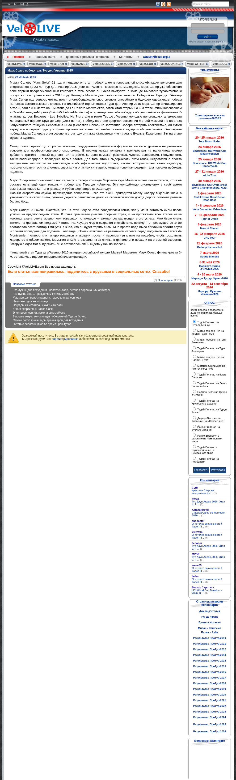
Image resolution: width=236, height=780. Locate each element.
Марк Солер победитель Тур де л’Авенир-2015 (40, 70)
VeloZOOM (125, 64)
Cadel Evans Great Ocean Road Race (209, 198)
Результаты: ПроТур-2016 (209, 671)
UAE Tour (209, 237)
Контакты (126, 57)
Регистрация (197, 42)
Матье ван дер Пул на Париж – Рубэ (208, 358)
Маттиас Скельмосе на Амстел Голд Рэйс (208, 367)
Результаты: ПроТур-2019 (209, 688)
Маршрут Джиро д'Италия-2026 (209, 267)
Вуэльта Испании (209, 622)
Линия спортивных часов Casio (33, 309)
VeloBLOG (220, 64)
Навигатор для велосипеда (30, 301)
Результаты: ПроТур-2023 (209, 711)
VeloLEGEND (101, 64)
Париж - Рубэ (209, 632)
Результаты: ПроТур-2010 (209, 638)
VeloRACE (36, 64)
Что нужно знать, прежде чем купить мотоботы (43, 293)
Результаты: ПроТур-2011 (209, 643)
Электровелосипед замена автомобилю (39, 312)
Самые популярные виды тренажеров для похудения (48, 320)
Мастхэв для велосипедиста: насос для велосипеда (47, 297)
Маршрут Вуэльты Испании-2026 (209, 292)
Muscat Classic (209, 228)
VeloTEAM (57, 64)
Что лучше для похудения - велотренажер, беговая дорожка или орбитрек (61, 290)
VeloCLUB (146, 64)
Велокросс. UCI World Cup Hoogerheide (209, 164)
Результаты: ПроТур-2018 (209, 683)
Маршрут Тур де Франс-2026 (209, 278)
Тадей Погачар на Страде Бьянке (205, 323)
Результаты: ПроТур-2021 (209, 700)
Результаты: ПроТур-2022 (209, 705)
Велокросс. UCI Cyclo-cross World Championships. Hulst (209, 186)
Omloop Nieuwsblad (209, 247)
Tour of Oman (209, 218)
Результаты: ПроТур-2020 (209, 694)
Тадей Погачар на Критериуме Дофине (205, 402)
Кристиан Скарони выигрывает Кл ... (204, 492)
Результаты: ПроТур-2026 (209, 731)
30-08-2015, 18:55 (25, 76)
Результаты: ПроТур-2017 (209, 677)
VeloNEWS (14, 64)
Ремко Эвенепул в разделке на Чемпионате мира (207, 438)
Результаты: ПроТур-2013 (209, 655)
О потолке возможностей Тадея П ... (207, 525)
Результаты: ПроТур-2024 (209, 717)
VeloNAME (78, 64)
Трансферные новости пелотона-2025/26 (209, 117)
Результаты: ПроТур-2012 (209, 649)
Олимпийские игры (156, 57)
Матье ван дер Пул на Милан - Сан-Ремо (208, 332)
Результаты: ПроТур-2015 (209, 666)
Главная (18, 57)
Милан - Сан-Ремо (209, 628)
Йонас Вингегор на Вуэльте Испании (206, 428)
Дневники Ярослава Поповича (87, 57)
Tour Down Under (209, 141)
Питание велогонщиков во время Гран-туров (42, 324)
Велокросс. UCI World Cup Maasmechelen (209, 152)
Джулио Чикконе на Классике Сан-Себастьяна (207, 419)
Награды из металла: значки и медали (38, 305)
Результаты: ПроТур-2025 (209, 724)
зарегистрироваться (65, 339)
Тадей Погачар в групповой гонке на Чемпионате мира (204, 450)
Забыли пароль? (215, 42)
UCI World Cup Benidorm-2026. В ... (207, 591)
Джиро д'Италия (209, 611)
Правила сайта (44, 57)
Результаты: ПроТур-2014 (209, 660)
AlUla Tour (209, 175)
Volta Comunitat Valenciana (209, 209)
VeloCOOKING (170, 64)
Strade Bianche (209, 256)
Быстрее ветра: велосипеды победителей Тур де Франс (49, 316)
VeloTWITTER (196, 64)
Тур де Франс (209, 616)
